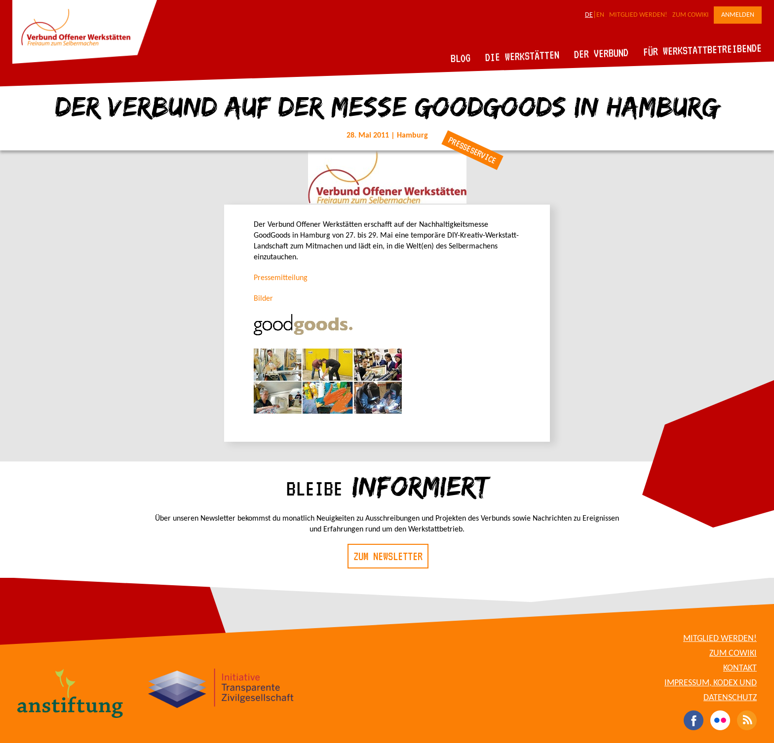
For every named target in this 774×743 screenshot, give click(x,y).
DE (589, 15)
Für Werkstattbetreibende (702, 49)
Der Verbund (601, 53)
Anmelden (737, 15)
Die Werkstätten (522, 56)
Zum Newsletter (388, 556)
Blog (461, 58)
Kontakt (740, 668)
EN (600, 15)
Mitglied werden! (638, 15)
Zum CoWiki (690, 15)
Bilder (263, 299)
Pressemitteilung (281, 278)
